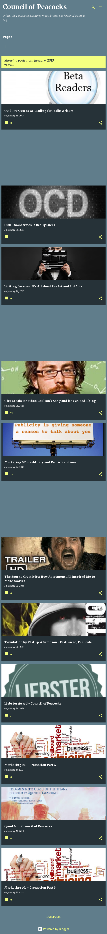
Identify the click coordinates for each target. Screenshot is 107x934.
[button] (100, 123)
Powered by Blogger (53, 929)
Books (58, 46)
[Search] (93, 7)
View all (9, 65)
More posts (54, 917)
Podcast (75, 46)
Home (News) (10, 46)
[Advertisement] (53, 157)
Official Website (36, 46)
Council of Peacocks (35, 7)
